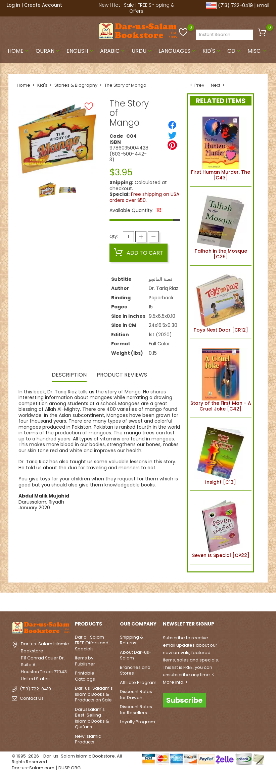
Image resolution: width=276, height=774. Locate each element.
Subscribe (184, 700)
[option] (47, 190)
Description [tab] (69, 375)
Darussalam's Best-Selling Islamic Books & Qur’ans (92, 718)
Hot (116, 5)
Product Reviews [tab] (122, 375)
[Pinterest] (172, 145)
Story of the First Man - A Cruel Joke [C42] (220, 379)
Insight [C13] (220, 454)
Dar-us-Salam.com (33, 768)
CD (234, 51)
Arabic (113, 51)
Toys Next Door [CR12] (220, 302)
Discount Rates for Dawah (136, 694)
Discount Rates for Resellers (136, 709)
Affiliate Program (138, 682)
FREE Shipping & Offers (151, 8)
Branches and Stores (135, 670)
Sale (129, 5)
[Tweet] (172, 135)
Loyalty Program (137, 722)
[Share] (172, 125)
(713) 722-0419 (235, 5)
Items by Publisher (85, 661)
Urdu (142, 51)
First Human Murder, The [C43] (220, 147)
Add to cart (138, 253)
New (103, 5)
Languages (177, 51)
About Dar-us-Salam (135, 655)
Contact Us (32, 698)
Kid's (212, 51)
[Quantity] (128, 236)
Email (263, 5)
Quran (48, 51)
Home (19, 51)
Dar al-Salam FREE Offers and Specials (91, 643)
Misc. (257, 51)
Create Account (43, 5)
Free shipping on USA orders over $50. (144, 197)
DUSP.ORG (69, 768)
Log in (13, 5)
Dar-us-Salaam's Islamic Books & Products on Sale (94, 694)
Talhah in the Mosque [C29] (220, 226)
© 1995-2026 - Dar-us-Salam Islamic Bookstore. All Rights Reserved (67, 759)
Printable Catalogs (85, 676)
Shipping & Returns (131, 640)
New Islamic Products (88, 739)
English (80, 51)
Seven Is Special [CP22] (220, 527)
